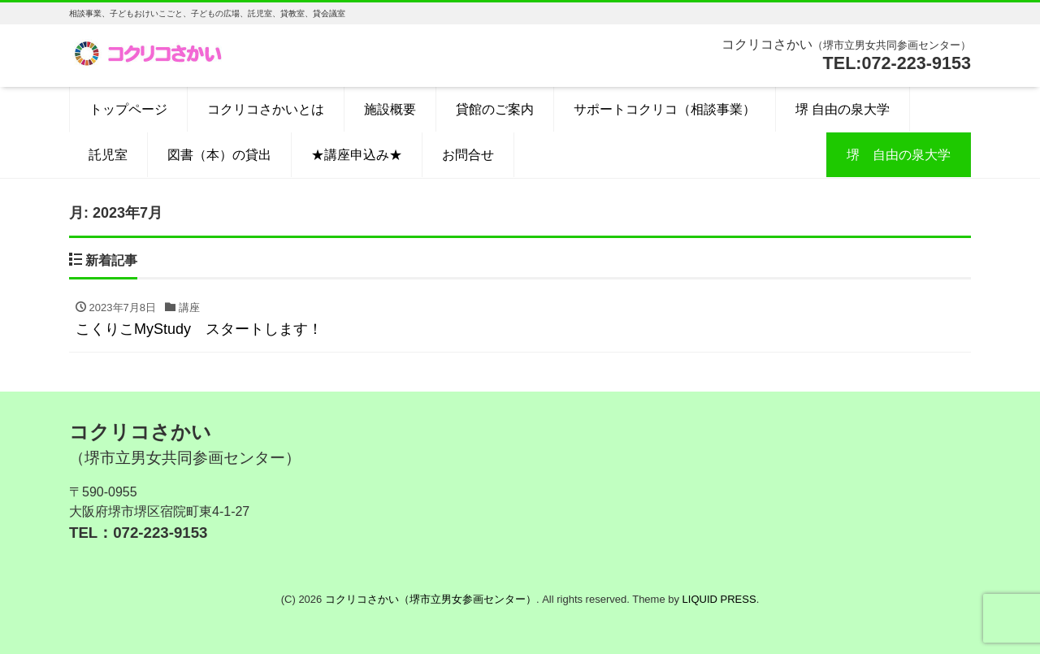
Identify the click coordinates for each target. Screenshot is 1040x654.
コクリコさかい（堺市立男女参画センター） (430, 599)
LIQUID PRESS (719, 599)
